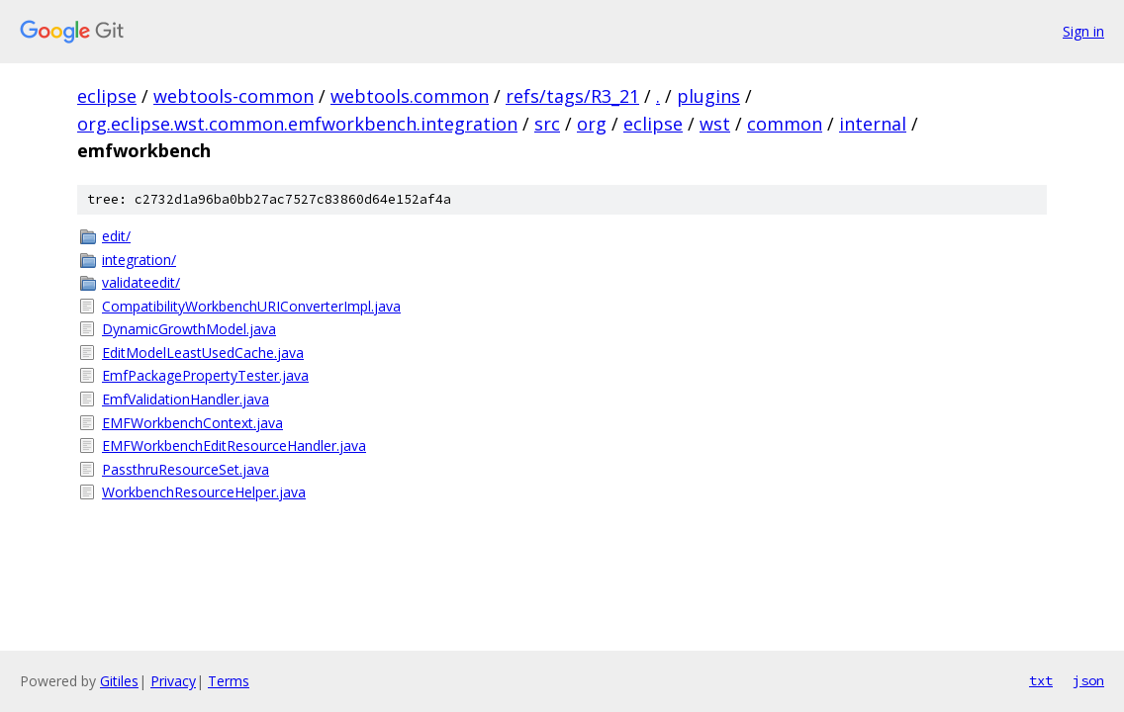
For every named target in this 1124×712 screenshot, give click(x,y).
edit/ (116, 235)
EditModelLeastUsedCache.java (203, 352)
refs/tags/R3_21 (572, 96)
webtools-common (233, 96)
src (547, 123)
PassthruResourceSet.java (185, 469)
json (1088, 680)
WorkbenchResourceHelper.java (204, 492)
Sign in (1083, 31)
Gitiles (119, 680)
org (592, 123)
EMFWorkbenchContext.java (192, 422)
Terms (228, 680)
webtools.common (409, 96)
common (784, 123)
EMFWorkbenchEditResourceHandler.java (234, 445)
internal (872, 123)
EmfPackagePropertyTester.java (205, 375)
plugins (708, 96)
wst (715, 123)
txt (1041, 680)
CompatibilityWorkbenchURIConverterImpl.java (251, 306)
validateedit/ (141, 282)
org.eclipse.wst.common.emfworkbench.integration (297, 123)
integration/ (139, 259)
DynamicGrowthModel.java (189, 328)
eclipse (107, 96)
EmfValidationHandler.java (185, 399)
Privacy (173, 680)
